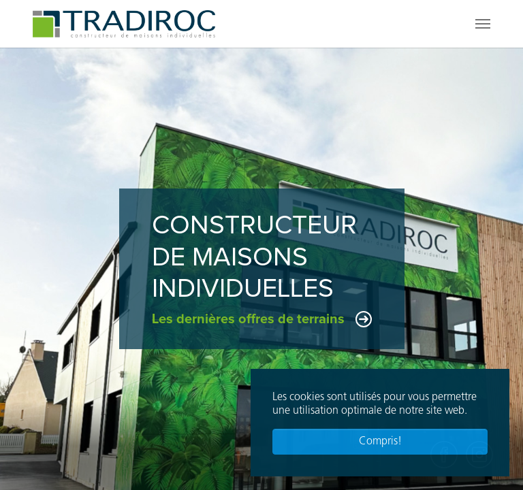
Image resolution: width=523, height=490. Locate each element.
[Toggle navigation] (482, 23)
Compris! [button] (380, 441)
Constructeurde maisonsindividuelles (254, 257)
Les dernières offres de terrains (248, 319)
